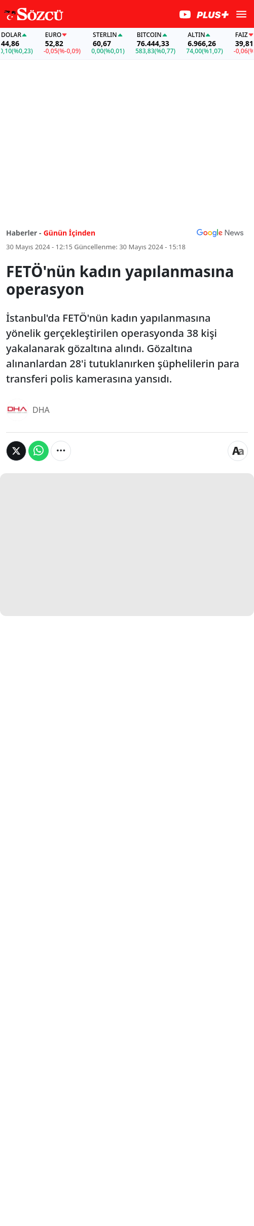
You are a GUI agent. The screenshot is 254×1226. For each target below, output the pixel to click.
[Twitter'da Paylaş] (16, 451)
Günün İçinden (69, 233)
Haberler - (23, 233)
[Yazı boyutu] (238, 451)
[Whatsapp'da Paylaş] (38, 451)
